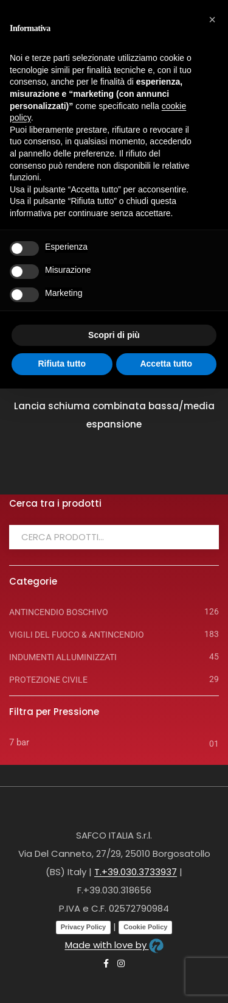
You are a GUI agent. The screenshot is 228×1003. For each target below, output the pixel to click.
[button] (212, 19)
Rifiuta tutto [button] (62, 363)
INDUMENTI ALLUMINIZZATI (63, 657)
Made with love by (114, 944)
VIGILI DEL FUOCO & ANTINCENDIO (76, 634)
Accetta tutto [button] (166, 363)
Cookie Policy (145, 927)
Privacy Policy (83, 927)
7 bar (19, 742)
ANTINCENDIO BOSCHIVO (58, 612)
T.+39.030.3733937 (135, 871)
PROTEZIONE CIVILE (48, 680)
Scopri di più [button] (114, 335)
